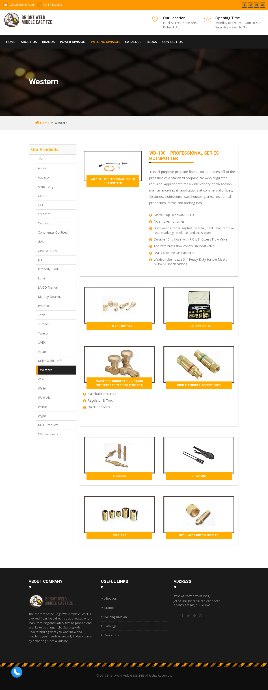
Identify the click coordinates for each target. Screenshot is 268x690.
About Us (29, 42)
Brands (48, 42)
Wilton (42, 407)
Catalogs (133, 42)
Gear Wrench (47, 251)
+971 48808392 (53, 4)
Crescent (44, 214)
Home (10, 42)
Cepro (42, 196)
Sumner (43, 324)
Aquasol (44, 177)
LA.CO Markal (48, 287)
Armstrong (45, 186)
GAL (41, 241)
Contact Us (172, 42)
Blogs (152, 42)
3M (40, 159)
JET (40, 260)
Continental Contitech (53, 232)
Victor (42, 351)
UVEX (41, 342)
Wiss (41, 379)
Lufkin (42, 278)
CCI (40, 205)
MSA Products (48, 425)
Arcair (42, 168)
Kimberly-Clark (48, 269)
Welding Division (105, 42)
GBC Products (48, 434)
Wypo (42, 416)
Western (46, 370)
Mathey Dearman (50, 296)
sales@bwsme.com (21, 4)
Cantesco (45, 223)
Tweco (43, 333)
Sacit (41, 315)
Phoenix (44, 306)
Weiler (42, 388)
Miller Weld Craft (50, 361)
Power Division (73, 42)
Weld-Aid (44, 397)
